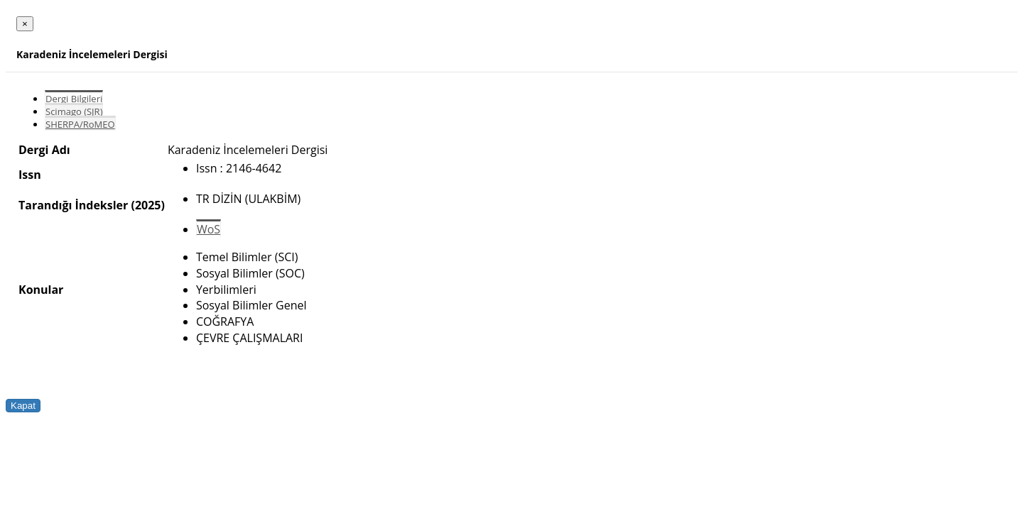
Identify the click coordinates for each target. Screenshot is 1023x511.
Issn (29, 174)
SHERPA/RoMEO (80, 124)
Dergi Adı (44, 150)
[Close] (24, 23)
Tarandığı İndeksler (73, 205)
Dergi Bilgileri (73, 98)
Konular (40, 289)
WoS (208, 229)
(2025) (147, 205)
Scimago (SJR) (73, 111)
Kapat (23, 405)
